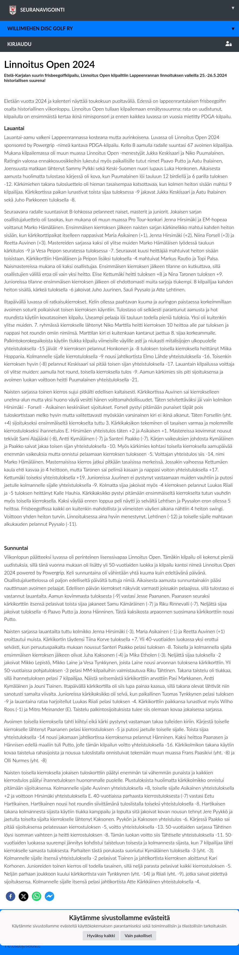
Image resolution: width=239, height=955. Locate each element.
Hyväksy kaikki (101, 935)
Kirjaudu (119, 44)
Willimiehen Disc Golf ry (123, 28)
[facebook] (10, 896)
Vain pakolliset (138, 935)
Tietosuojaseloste (22, 946)
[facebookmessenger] (49, 896)
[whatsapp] (36, 896)
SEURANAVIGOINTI (123, 8)
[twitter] (23, 896)
